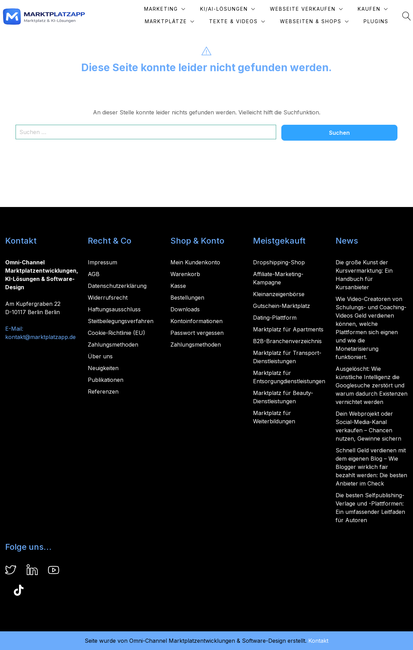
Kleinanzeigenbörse (278, 294)
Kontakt (318, 640)
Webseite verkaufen (303, 9)
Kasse (178, 285)
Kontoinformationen (196, 321)
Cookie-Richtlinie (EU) (116, 332)
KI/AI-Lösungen (224, 9)
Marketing (161, 9)
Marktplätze (166, 21)
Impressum (102, 262)
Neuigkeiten (103, 368)
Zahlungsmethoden (113, 344)
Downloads (185, 309)
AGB (94, 274)
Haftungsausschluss (114, 309)
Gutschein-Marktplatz (281, 305)
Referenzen (103, 391)
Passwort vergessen (197, 332)
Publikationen (105, 379)
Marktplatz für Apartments (288, 329)
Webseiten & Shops (310, 21)
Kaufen (369, 9)
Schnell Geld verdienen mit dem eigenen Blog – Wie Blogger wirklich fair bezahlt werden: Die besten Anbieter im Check (371, 467)
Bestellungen (187, 297)
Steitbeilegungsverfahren (120, 321)
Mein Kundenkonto (195, 262)
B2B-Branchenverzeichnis (287, 341)
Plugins (376, 21)
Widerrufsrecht (108, 297)
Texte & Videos (233, 21)
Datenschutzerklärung (117, 285)
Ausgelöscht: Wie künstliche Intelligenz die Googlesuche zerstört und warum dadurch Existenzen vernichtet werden (371, 385)
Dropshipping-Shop (279, 262)
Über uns (100, 356)
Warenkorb (185, 274)
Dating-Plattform (275, 317)
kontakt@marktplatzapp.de (40, 336)
